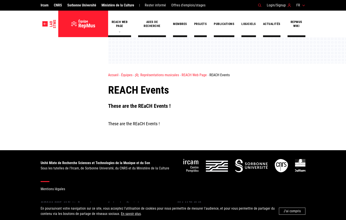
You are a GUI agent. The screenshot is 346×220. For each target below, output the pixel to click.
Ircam (45, 5)
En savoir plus (131, 214)
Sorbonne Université (81, 5)
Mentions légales (53, 189)
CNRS (58, 5)
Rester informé (155, 5)
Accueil (113, 75)
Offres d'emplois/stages (188, 5)
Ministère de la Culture (118, 5)
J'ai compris (292, 211)
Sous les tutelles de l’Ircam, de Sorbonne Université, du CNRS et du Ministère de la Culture (105, 165)
